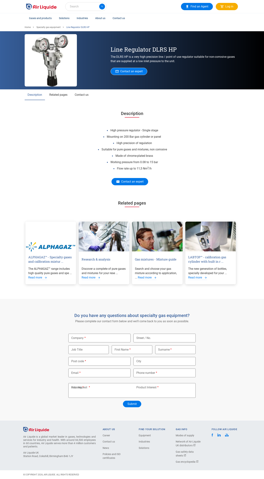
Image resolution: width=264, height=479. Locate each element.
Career (106, 435)
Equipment (145, 435)
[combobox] (86, 6)
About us (100, 18)
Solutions (64, 18)
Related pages (58, 94)
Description (35, 94)
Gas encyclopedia (187, 461)
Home (28, 27)
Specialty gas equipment (48, 27)
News (106, 447)
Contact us (119, 18)
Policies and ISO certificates (112, 456)
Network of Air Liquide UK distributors (188, 443)
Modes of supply (185, 435)
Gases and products (40, 18)
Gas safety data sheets (185, 453)
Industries (82, 18)
